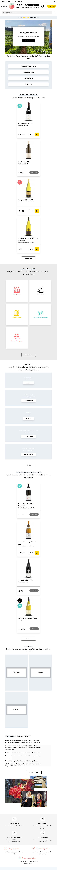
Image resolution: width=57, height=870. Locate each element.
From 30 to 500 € (28, 436)
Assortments (28, 78)
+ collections (28, 355)
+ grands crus (28, 639)
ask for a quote (28, 454)
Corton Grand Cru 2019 (25, 580)
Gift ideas (28, 84)
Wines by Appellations (28, 66)
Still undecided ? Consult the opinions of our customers (28, 862)
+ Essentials (28, 258)
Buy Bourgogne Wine (33, 772)
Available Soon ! (34, 172)
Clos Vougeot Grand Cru (25, 123)
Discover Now (28, 41)
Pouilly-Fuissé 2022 (24, 162)
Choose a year (28, 401)
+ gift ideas (28, 465)
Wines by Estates (28, 72)
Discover (28, 383)
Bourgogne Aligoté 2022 (25, 200)
